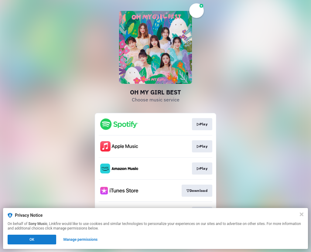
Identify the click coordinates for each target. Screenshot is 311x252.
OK (31, 239)
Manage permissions (80, 239)
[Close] (301, 214)
